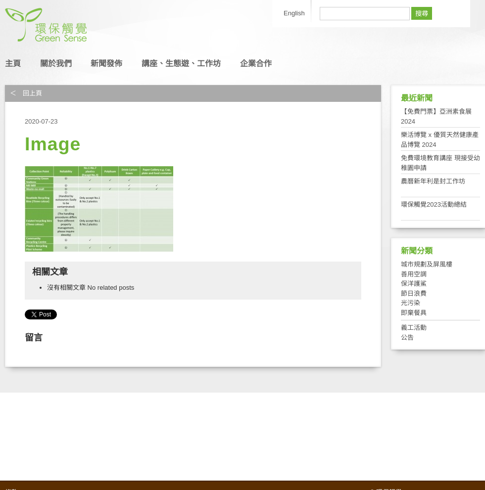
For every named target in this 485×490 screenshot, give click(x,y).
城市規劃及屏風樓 (426, 264)
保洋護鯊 (414, 283)
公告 (407, 337)
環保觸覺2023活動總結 (434, 204)
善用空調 (414, 274)
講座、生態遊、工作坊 (181, 63)
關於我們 (56, 63)
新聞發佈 (106, 63)
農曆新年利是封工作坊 (433, 181)
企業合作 (256, 63)
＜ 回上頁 (26, 93)
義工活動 (414, 327)
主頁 (13, 63)
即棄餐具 (414, 312)
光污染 (410, 303)
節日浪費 (414, 293)
